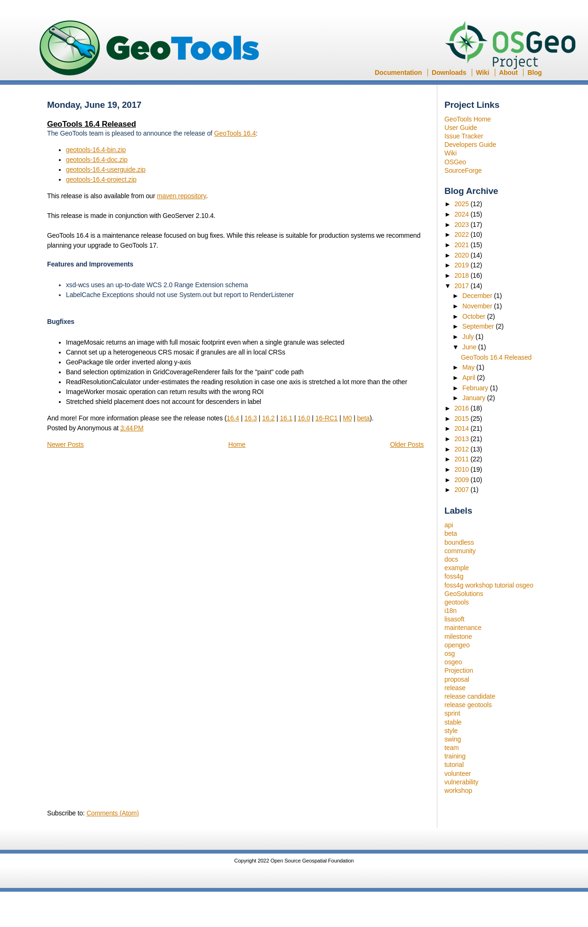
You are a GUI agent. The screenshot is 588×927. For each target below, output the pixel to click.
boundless (459, 542)
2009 (462, 480)
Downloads (449, 72)
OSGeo (513, 46)
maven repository (181, 196)
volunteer (457, 773)
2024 (462, 214)
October (474, 316)
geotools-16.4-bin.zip (96, 149)
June (470, 347)
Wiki (482, 72)
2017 (462, 286)
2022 (462, 234)
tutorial (454, 764)
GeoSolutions (463, 593)
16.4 (232, 418)
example (456, 568)
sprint (452, 713)
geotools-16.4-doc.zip (97, 159)
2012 (462, 449)
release (455, 688)
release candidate (469, 696)
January (474, 398)
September (479, 326)
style (451, 730)
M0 (347, 418)
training (455, 756)
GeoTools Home (467, 119)
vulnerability (461, 782)
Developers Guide (470, 144)
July (468, 336)
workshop (458, 790)
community (459, 551)
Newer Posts (65, 444)
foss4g (453, 576)
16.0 (304, 418)
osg (449, 653)
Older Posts (407, 444)
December (478, 295)
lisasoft (454, 619)
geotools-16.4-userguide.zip (105, 169)
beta (450, 533)
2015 (462, 418)
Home (237, 444)
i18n (450, 610)
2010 (462, 469)
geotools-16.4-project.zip (101, 179)
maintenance (463, 627)
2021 (462, 245)
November (478, 306)
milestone (458, 636)
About (508, 72)
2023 (462, 224)
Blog (534, 72)
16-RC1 (326, 418)
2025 (462, 204)
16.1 (286, 418)
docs (451, 559)
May (469, 367)
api (448, 525)
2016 (462, 408)
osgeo (453, 662)
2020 (462, 255)
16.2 (268, 418)
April (469, 377)
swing (452, 739)
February (476, 388)
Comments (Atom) (113, 813)
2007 (462, 489)
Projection (458, 670)
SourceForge (463, 170)
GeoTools (150, 48)
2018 (462, 275)
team (451, 747)
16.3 (250, 418)
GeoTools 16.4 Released (496, 357)
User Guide (460, 127)
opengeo (457, 645)
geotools (456, 602)
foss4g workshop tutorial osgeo (488, 585)
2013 (462, 439)
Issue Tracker (463, 136)
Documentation (398, 72)
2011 (462, 459)
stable (453, 722)
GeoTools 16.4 (235, 133)
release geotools (468, 705)
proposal (456, 679)
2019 (462, 265)
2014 (462, 428)
